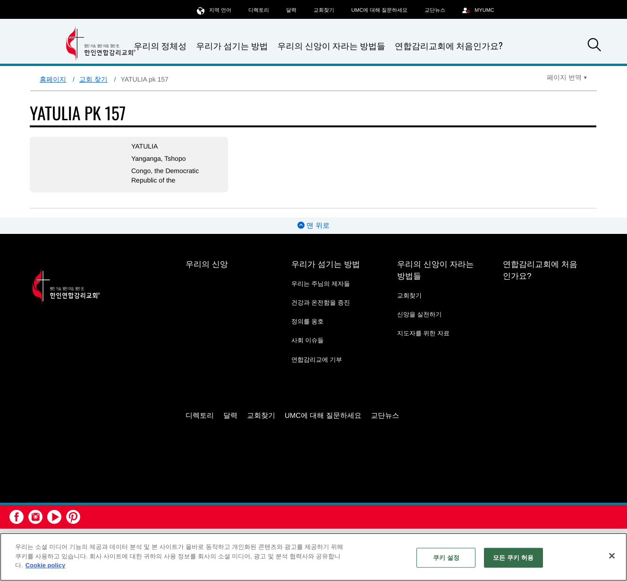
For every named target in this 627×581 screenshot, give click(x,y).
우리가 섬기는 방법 (231, 46)
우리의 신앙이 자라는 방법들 (331, 46)
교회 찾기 (93, 79)
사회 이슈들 (307, 340)
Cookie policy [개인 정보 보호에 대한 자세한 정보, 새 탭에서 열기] (45, 565)
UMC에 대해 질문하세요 (379, 10)
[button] (594, 46)
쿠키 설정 (446, 557)
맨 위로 (313, 226)
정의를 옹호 (307, 321)
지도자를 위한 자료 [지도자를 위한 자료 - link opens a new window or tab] (423, 333)
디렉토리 (258, 10)
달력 (291, 10)
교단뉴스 (434, 10)
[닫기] (612, 556)
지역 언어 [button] (214, 10)
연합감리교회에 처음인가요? (449, 46)
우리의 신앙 (207, 264)
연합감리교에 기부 (316, 359)
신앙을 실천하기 (419, 314)
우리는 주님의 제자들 (320, 283)
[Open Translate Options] (567, 77)
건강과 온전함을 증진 (320, 302)
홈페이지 (53, 79)
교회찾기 (324, 10)
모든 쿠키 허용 (513, 557)
